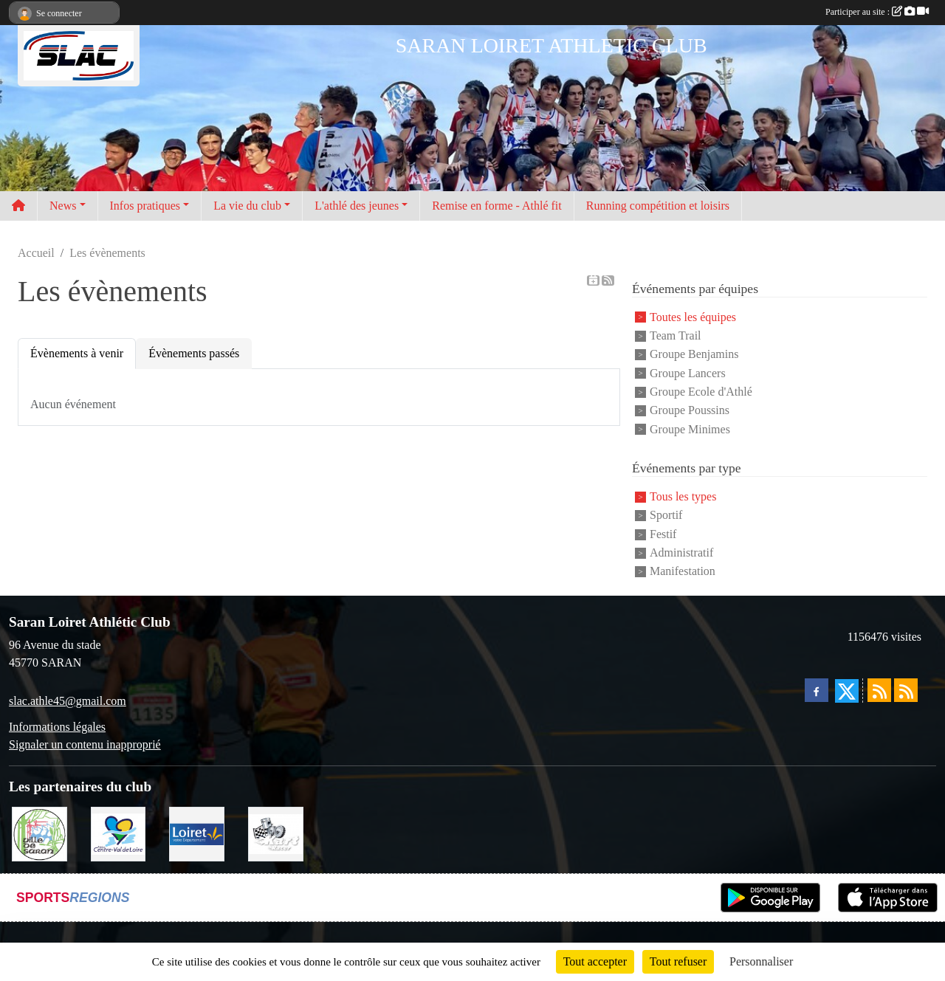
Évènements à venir (76, 353)
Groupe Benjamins (694, 354)
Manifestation (682, 571)
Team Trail (675, 335)
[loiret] (196, 833)
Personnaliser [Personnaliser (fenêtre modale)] (761, 961)
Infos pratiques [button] (145, 205)
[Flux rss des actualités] (879, 690)
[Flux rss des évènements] (906, 690)
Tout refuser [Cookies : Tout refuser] (678, 961)
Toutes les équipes (693, 317)
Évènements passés (193, 353)
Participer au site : (877, 12)
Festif (663, 534)
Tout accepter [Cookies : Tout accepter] (595, 961)
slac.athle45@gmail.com (67, 701)
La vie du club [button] (247, 205)
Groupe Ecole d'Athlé (701, 391)
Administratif (681, 552)
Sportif (666, 515)
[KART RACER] (275, 833)
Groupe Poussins (689, 411)
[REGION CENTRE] (118, 833)
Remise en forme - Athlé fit (497, 205)
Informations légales (57, 726)
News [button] (62, 205)
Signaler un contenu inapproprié (85, 744)
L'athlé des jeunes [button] (357, 205)
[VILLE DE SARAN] (39, 833)
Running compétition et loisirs (657, 205)
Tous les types (683, 496)
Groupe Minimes (690, 429)
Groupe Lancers (688, 373)
